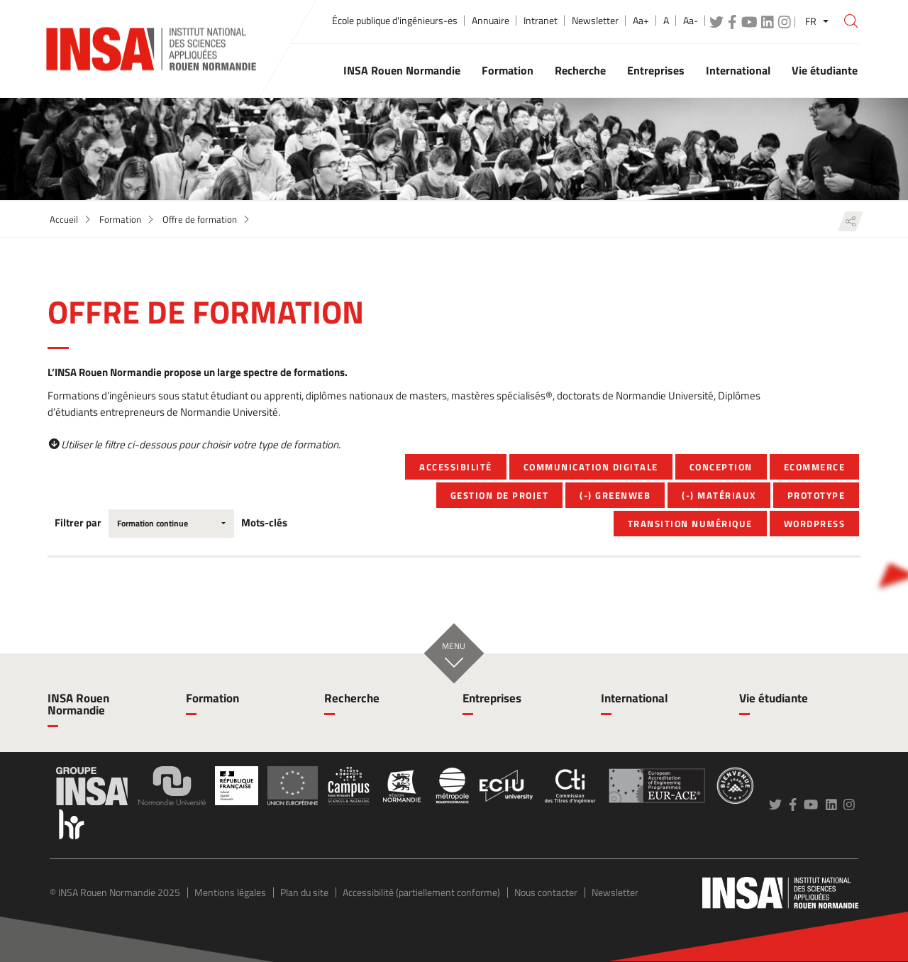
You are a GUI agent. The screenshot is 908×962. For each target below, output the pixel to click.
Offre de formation (199, 219)
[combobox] (171, 523)
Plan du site (304, 892)
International (634, 698)
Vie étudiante (773, 698)
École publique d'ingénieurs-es (395, 21)
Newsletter (595, 21)
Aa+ (641, 21)
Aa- (690, 21)
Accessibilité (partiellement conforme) (421, 892)
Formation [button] (507, 70)
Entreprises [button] (656, 70)
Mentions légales (230, 892)
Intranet (541, 21)
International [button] (738, 70)
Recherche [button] (580, 70)
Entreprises (492, 698)
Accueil (64, 219)
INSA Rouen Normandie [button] (401, 70)
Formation (120, 219)
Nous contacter (545, 892)
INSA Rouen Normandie (78, 704)
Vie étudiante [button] (825, 70)
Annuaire (490, 21)
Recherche (352, 698)
